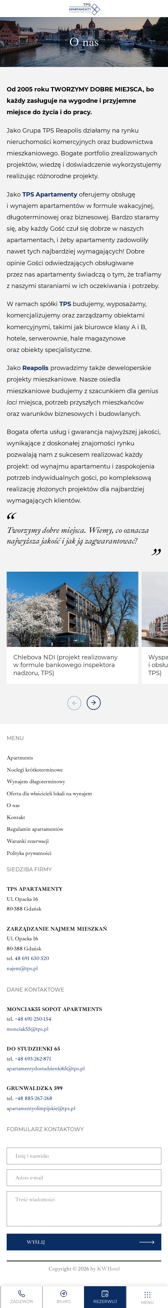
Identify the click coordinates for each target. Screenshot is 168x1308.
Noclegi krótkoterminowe (35, 770)
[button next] (93, 703)
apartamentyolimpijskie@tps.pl (41, 1108)
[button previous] (74, 703)
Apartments (20, 757)
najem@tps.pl (22, 968)
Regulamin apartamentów (35, 829)
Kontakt (16, 817)
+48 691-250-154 (33, 1019)
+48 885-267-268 (33, 1098)
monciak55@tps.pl (27, 1029)
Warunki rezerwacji (28, 841)
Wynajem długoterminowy (36, 781)
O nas (13, 805)
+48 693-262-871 (33, 1059)
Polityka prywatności (29, 853)
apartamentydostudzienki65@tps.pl (46, 1068)
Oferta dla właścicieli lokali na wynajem (49, 793)
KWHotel (108, 1268)
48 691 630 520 (32, 958)
